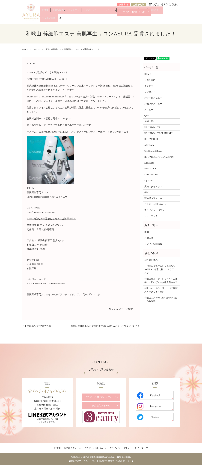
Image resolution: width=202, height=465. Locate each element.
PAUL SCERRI (151, 168)
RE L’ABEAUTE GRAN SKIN (158, 133)
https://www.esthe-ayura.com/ (41, 212)
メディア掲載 (126, 309)
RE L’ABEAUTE (152, 127)
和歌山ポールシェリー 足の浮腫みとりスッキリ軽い (161, 290)
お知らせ (148, 238)
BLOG (36, 49)
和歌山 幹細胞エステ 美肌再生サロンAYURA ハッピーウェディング (104, 326)
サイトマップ (151, 216)
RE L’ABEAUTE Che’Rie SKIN (159, 157)
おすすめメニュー (99, 19)
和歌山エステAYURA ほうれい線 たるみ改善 (161, 299)
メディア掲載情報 (153, 244)
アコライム (112, 309)
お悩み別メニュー (129, 19)
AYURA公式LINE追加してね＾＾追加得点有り (51, 218)
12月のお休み (151, 260)
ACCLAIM (149, 145)
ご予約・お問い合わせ (134, 12)
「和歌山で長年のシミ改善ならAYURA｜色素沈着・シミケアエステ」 (160, 269)
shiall (146, 192)
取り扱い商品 (166, 19)
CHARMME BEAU (153, 151)
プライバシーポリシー (155, 210)
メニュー (113, 19)
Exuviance (149, 163)
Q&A (144, 19)
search (179, 19)
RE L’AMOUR (151, 139)
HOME (60, 19)
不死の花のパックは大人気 (37, 326)
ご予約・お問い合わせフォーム (101, 397)
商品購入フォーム (153, 198)
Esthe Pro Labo (151, 175)
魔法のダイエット (153, 186)
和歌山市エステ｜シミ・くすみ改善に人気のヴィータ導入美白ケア (161, 280)
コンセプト (84, 19)
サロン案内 (70, 19)
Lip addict (148, 180)
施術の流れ (153, 19)
